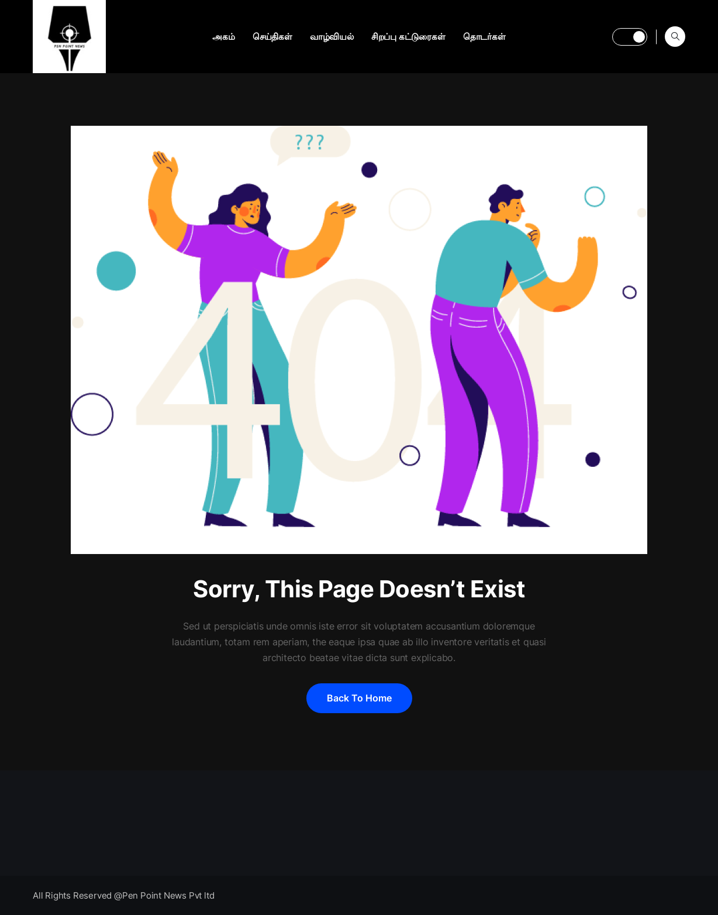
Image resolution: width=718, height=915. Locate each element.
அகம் (223, 36)
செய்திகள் (272, 36)
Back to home (359, 698)
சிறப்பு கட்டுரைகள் (408, 36)
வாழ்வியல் (332, 36)
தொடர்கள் (484, 36)
